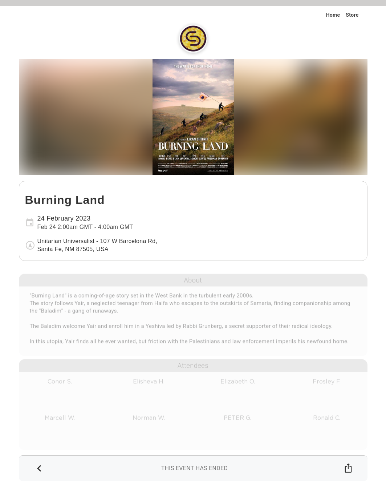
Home (333, 15)
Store (352, 15)
